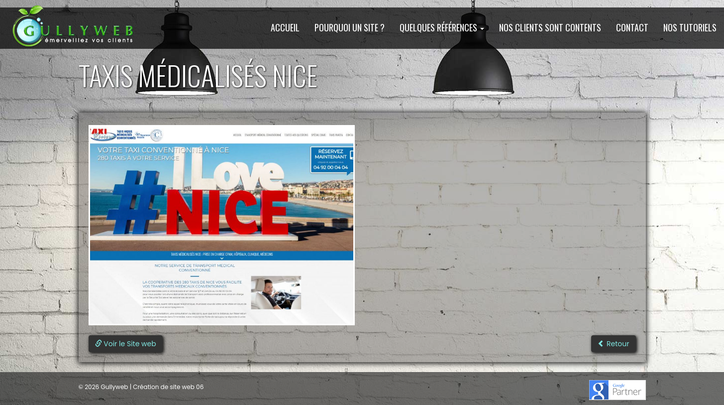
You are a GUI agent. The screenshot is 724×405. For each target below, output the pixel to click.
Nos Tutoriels (690, 27)
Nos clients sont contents (550, 27)
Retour (613, 344)
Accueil (285, 27)
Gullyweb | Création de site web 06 (151, 387)
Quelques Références (442, 27)
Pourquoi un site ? (349, 27)
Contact (632, 27)
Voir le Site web (125, 344)
